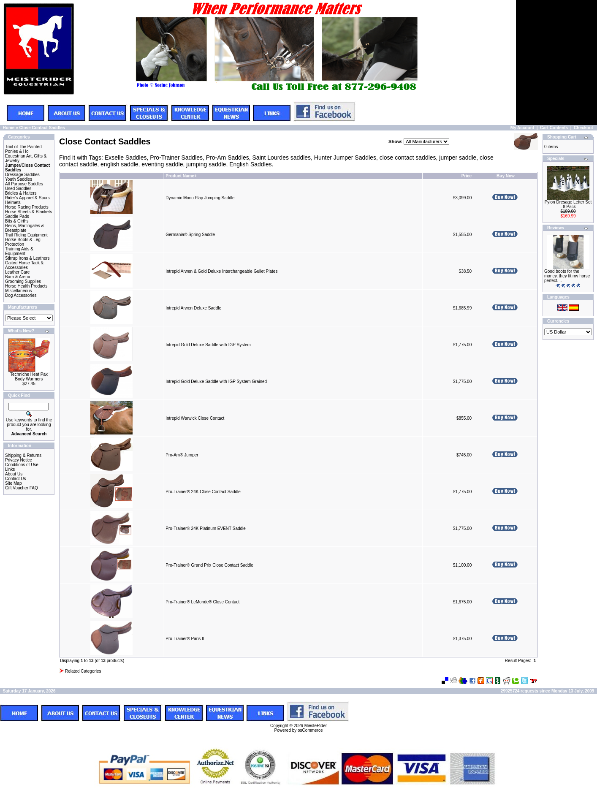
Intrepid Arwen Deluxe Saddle (193, 308)
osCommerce (310, 730)
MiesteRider (315, 725)
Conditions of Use (21, 464)
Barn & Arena (17, 276)
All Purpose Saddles (24, 184)
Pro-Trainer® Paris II (185, 638)
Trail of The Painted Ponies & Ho (23, 149)
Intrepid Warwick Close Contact (195, 418)
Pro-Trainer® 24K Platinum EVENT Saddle (206, 528)
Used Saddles (18, 188)
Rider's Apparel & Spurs (27, 197)
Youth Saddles (18, 179)
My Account (522, 127)
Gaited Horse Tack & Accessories (24, 265)
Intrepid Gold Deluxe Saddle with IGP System (208, 344)
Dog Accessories (20, 295)
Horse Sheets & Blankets (28, 211)
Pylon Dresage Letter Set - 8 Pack (568, 204)
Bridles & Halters (20, 193)
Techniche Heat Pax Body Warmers (29, 376)
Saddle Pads (17, 216)
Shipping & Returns (23, 455)
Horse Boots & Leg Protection (23, 242)
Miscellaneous (18, 290)
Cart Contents (554, 127)
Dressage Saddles (22, 174)
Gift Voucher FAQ (21, 488)
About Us (13, 474)
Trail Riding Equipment (26, 235)
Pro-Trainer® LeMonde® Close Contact (202, 602)
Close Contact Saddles (42, 127)
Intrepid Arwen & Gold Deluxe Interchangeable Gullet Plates (221, 271)
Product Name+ (181, 176)
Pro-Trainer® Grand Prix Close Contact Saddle (209, 565)
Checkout (583, 127)
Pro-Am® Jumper (182, 455)
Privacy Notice (18, 460)
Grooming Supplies (23, 281)
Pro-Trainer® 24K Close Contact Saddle (203, 491)
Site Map (13, 483)
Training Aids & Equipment (19, 251)
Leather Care (17, 272)
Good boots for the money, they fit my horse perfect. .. (567, 276)
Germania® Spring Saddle (190, 234)
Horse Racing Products (27, 207)
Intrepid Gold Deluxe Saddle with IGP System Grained (216, 381)
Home (9, 127)
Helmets (13, 202)
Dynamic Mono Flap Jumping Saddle (200, 197)
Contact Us (15, 478)
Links (10, 469)
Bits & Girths (17, 221)
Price (466, 176)
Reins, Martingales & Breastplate (24, 228)
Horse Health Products (26, 286)
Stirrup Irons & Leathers (27, 258)
